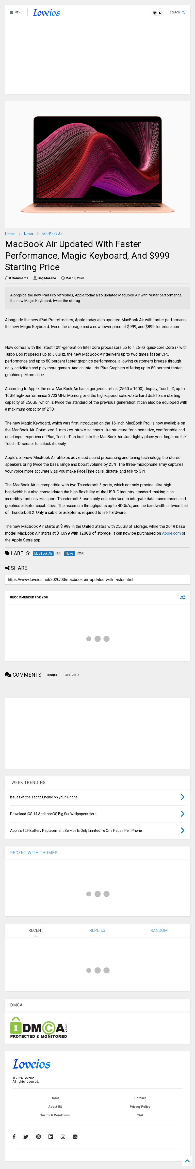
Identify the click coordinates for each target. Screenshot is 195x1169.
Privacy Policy (140, 1106)
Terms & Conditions (55, 1115)
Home (10, 234)
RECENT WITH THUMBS (34, 852)
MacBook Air (52, 234)
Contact (140, 1098)
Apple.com (171, 533)
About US (55, 1106)
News (28, 234)
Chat (140, 1115)
